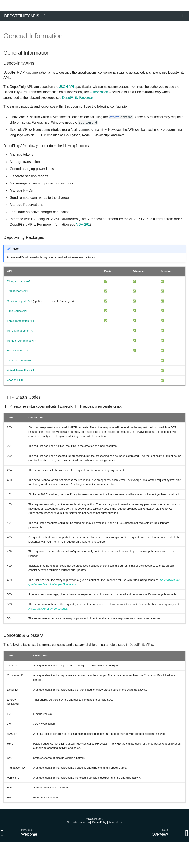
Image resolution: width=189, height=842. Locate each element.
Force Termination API (20, 320)
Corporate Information (78, 822)
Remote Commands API (21, 340)
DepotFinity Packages (77, 97)
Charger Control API (19, 360)
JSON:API (66, 87)
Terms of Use (116, 822)
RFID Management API (21, 330)
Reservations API (17, 350)
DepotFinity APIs (21, 16)
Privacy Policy (99, 822)
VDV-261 (83, 224)
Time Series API (17, 310)
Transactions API (17, 291)
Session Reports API (19, 301)
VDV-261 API (15, 380)
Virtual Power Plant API (21, 370)
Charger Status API (19, 281)
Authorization (98, 92)
